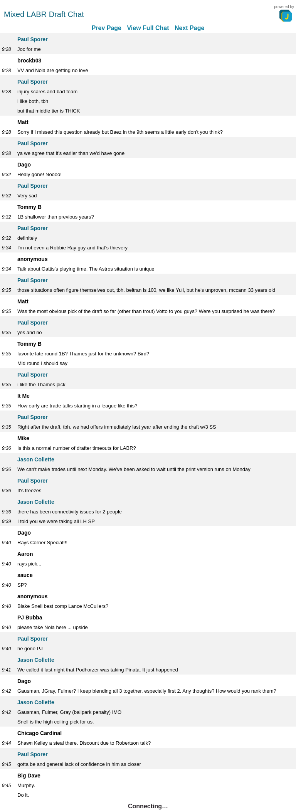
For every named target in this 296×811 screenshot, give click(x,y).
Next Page (189, 28)
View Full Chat (148, 28)
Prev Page (106, 28)
